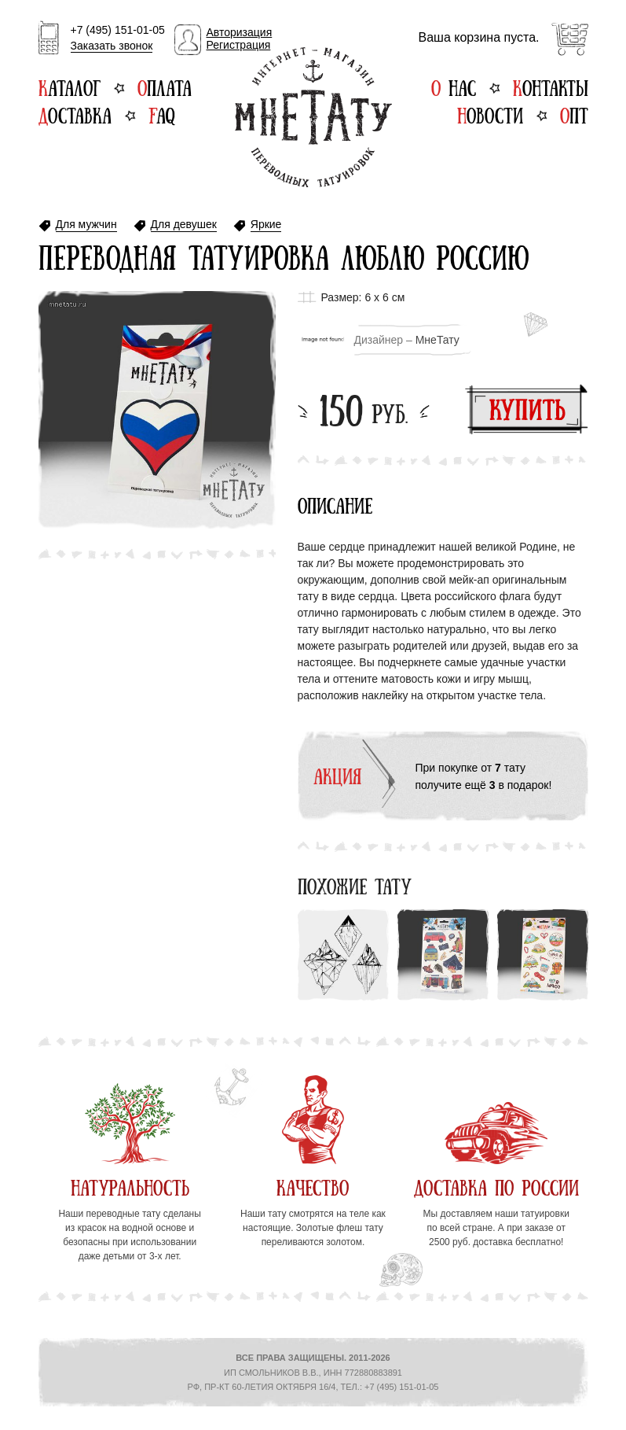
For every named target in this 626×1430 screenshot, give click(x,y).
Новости (490, 114)
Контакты (550, 86)
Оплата (164, 86)
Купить (526, 409)
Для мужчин (86, 224)
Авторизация (240, 32)
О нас (453, 86)
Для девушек (184, 224)
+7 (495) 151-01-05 (118, 38)
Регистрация (239, 45)
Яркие (266, 224)
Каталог (69, 86)
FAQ (161, 114)
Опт (574, 114)
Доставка (75, 114)
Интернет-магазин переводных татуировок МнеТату (313, 117)
